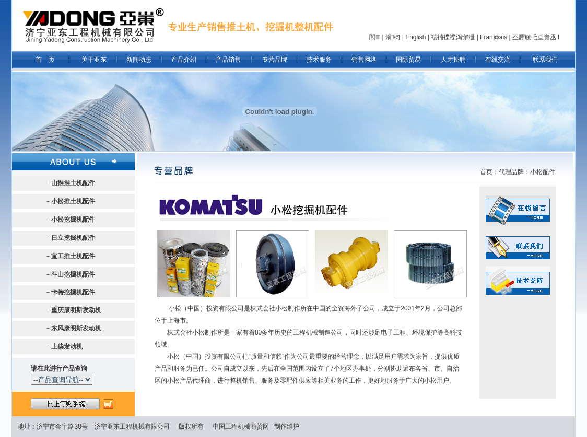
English (415, 37)
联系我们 (545, 59)
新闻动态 (138, 59)
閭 (374, 37)
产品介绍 (183, 59)
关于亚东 (94, 59)
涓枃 (392, 37)
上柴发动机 (67, 346)
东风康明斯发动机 (76, 328)
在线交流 (497, 59)
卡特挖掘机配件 (73, 292)
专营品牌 (274, 59)
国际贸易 (408, 59)
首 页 (45, 59)
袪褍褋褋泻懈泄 (453, 37)
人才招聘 (453, 59)
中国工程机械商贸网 (241, 426)
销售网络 (364, 59)
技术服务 (319, 59)
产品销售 (228, 59)
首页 (486, 172)
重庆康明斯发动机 (76, 310)
